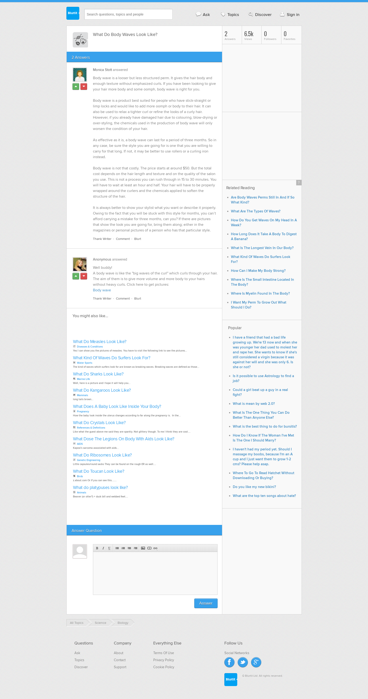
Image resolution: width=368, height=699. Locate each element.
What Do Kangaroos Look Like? (102, 390)
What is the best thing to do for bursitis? (265, 426)
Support (120, 667)
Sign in (289, 14)
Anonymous (102, 259)
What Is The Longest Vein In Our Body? (262, 248)
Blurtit (73, 14)
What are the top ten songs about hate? (264, 496)
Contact (120, 660)
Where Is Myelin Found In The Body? (260, 293)
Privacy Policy (163, 660)
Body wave (102, 290)
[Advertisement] (126, 330)
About (118, 653)
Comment (123, 239)
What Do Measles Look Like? (99, 341)
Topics (229, 14)
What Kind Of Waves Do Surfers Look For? (111, 358)
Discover (259, 14)
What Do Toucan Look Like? (98, 471)
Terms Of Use (163, 653)
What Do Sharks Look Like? (98, 374)
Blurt (137, 239)
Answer (206, 603)
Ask (202, 14)
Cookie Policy (163, 667)
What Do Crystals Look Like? (99, 423)
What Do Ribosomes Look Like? (102, 455)
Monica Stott (102, 70)
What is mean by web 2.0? (254, 404)
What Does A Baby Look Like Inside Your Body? (117, 406)
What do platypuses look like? (100, 487)
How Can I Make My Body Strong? (258, 271)
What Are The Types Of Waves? (255, 211)
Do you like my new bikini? (254, 487)
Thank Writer (102, 239)
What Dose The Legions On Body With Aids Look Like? (123, 439)
